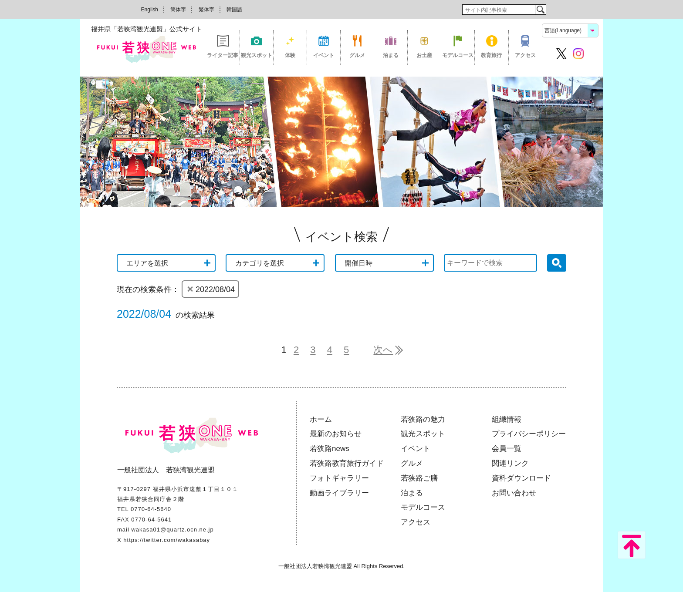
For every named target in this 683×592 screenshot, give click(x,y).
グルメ (357, 55)
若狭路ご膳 (419, 478)
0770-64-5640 (151, 509)
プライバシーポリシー (529, 434)
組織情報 (506, 419)
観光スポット (256, 55)
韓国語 (234, 9)
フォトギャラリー (339, 478)
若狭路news (329, 448)
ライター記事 (222, 55)
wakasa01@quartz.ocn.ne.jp (172, 529)
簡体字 (178, 9)
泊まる (391, 55)
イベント (323, 55)
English (149, 9)
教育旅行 (491, 55)
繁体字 (206, 9)
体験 (290, 55)
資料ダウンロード (521, 478)
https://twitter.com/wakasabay (166, 540)
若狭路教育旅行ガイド (347, 463)
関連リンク (510, 463)
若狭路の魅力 (423, 419)
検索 (540, 9)
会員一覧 (506, 448)
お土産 (424, 55)
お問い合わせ (514, 493)
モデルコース (457, 55)
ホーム (321, 419)
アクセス (525, 55)
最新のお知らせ (336, 434)
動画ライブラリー (339, 493)
